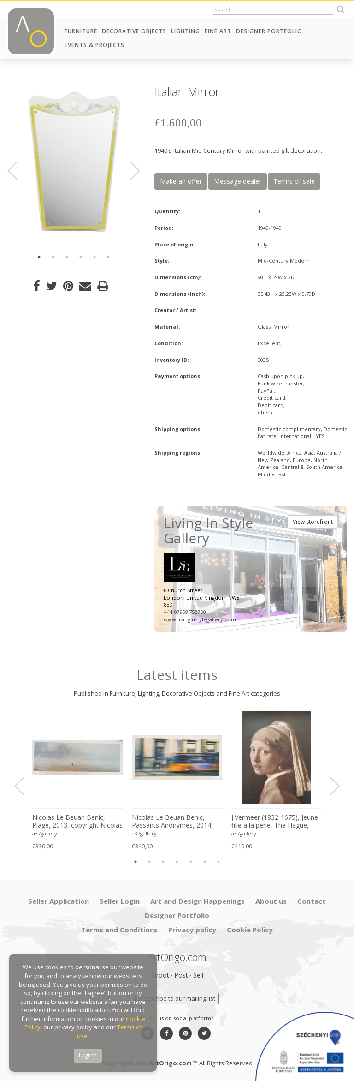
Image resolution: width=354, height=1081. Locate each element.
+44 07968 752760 (185, 611)
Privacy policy (192, 929)
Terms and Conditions (119, 929)
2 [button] (53, 257)
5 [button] (94, 257)
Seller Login (120, 901)
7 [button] (218, 861)
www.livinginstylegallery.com (200, 619)
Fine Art (218, 31)
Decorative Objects (134, 31)
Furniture (81, 31)
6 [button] (108, 257)
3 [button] (66, 257)
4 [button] (80, 257)
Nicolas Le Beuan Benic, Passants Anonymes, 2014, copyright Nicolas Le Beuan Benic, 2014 (173, 821)
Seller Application (58, 901)
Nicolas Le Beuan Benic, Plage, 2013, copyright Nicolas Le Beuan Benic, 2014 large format (77, 821)
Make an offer (181, 181)
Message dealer (237, 181)
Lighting (185, 31)
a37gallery (44, 833)
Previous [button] (18, 171)
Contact (311, 901)
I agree (88, 1055)
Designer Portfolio (269, 31)
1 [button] (39, 257)
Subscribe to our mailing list (177, 998)
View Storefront (313, 522)
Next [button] (129, 171)
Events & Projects (94, 45)
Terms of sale (294, 181)
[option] (74, 161)
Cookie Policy (250, 929)
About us (271, 901)
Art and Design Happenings (197, 901)
